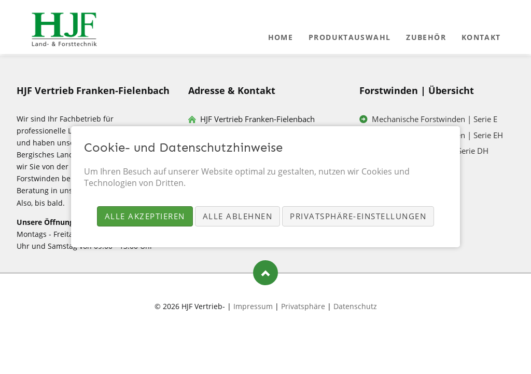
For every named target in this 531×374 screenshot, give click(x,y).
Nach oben (265, 272)
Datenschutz (355, 306)
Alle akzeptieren (145, 216)
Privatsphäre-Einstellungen (358, 216)
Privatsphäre (303, 306)
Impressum (253, 306)
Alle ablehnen (238, 216)
